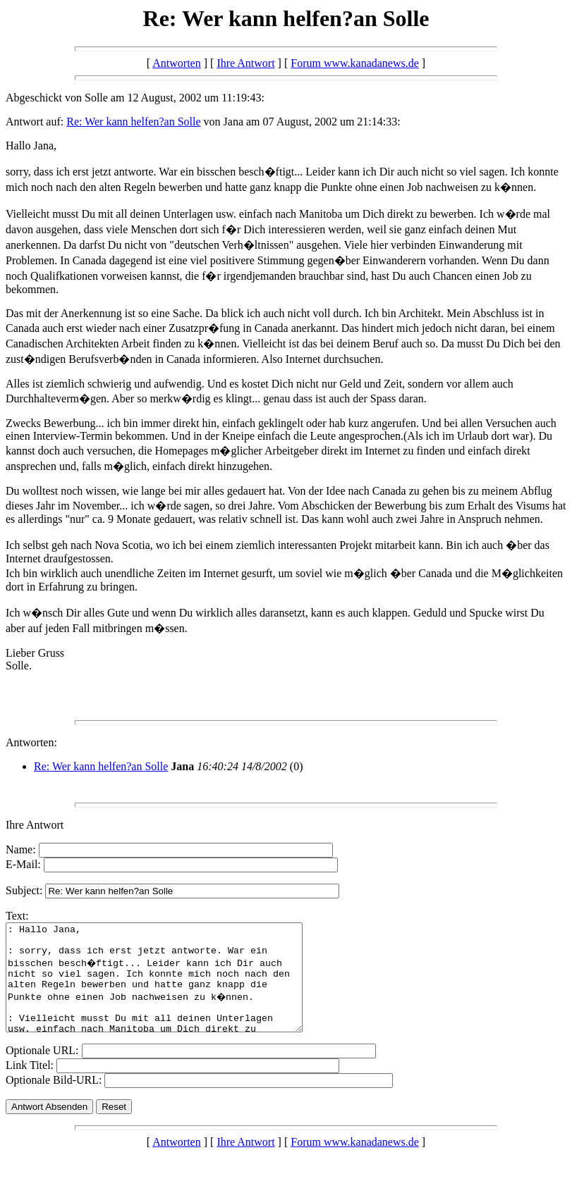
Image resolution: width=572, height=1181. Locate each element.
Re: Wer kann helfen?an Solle (133, 122)
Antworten (176, 63)
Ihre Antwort (245, 63)
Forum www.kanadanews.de (355, 63)
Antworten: (31, 742)
